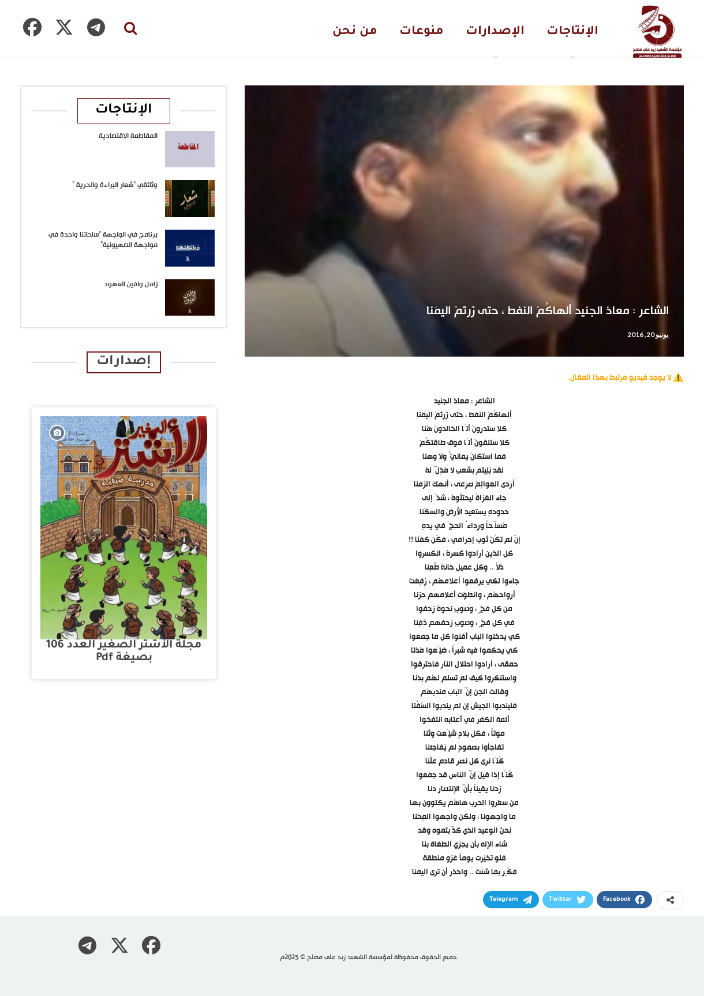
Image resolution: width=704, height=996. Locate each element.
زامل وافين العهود (131, 284)
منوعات (421, 32)
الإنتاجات (572, 32)
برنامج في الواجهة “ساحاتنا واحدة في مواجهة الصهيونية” (103, 240)
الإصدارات (495, 32)
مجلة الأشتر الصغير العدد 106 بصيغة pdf (123, 651)
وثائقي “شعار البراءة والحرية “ (115, 185)
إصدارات (123, 362)
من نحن (354, 32)
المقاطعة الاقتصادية (128, 136)
